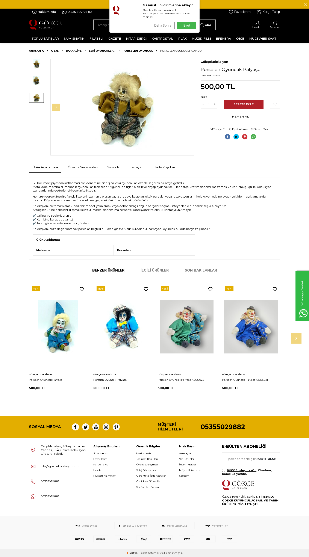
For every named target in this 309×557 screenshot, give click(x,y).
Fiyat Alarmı (238, 129)
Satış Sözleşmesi (146, 470)
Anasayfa (36, 50)
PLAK (182, 39)
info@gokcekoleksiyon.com (60, 466)
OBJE (240, 39)
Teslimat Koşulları (147, 458)
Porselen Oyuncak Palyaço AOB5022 (181, 379)
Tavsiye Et (218, 129)
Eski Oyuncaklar (102, 50)
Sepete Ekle (243, 104)
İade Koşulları (165, 167)
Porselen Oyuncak (138, 50)
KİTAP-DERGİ (136, 39)
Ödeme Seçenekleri (83, 167)
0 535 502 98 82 (77, 12)
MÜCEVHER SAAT (262, 39)
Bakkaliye (74, 50)
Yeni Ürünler (186, 458)
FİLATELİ (96, 39)
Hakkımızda (44, 12)
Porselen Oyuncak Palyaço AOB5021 (245, 379)
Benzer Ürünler (108, 270)
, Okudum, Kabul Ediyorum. (247, 471)
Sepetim (184, 475)
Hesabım (98, 470)
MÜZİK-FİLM (201, 39)
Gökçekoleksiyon (214, 62)
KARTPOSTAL (162, 39)
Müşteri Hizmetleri (104, 475)
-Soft (131, 552)
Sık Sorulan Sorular (148, 487)
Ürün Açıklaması (45, 167)
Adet (204, 97)
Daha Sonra (161, 25)
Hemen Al (240, 116)
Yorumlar (114, 167)
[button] (59, 107)
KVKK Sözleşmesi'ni (241, 470)
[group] (122, 107)
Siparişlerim (100, 453)
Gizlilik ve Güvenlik (148, 481)
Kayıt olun (267, 458)
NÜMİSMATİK (74, 39)
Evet (186, 25)
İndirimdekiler (187, 464)
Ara (205, 25)
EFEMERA (223, 39)
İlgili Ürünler (155, 270)
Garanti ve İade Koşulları (151, 475)
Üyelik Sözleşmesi (147, 464)
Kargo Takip (268, 12)
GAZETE (114, 39)
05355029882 (223, 427)
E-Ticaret (141, 552)
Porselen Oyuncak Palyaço (45, 379)
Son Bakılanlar (201, 270)
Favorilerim (240, 12)
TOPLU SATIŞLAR (45, 39)
